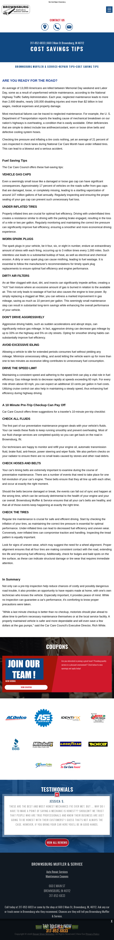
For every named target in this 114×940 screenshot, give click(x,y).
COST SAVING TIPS (87, 66)
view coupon (26, 690)
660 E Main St (54, 43)
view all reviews (57, 845)
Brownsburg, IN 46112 (73, 43)
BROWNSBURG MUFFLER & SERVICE (36, 66)
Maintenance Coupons (57, 879)
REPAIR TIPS (67, 66)
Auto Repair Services (57, 875)
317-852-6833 (37, 43)
